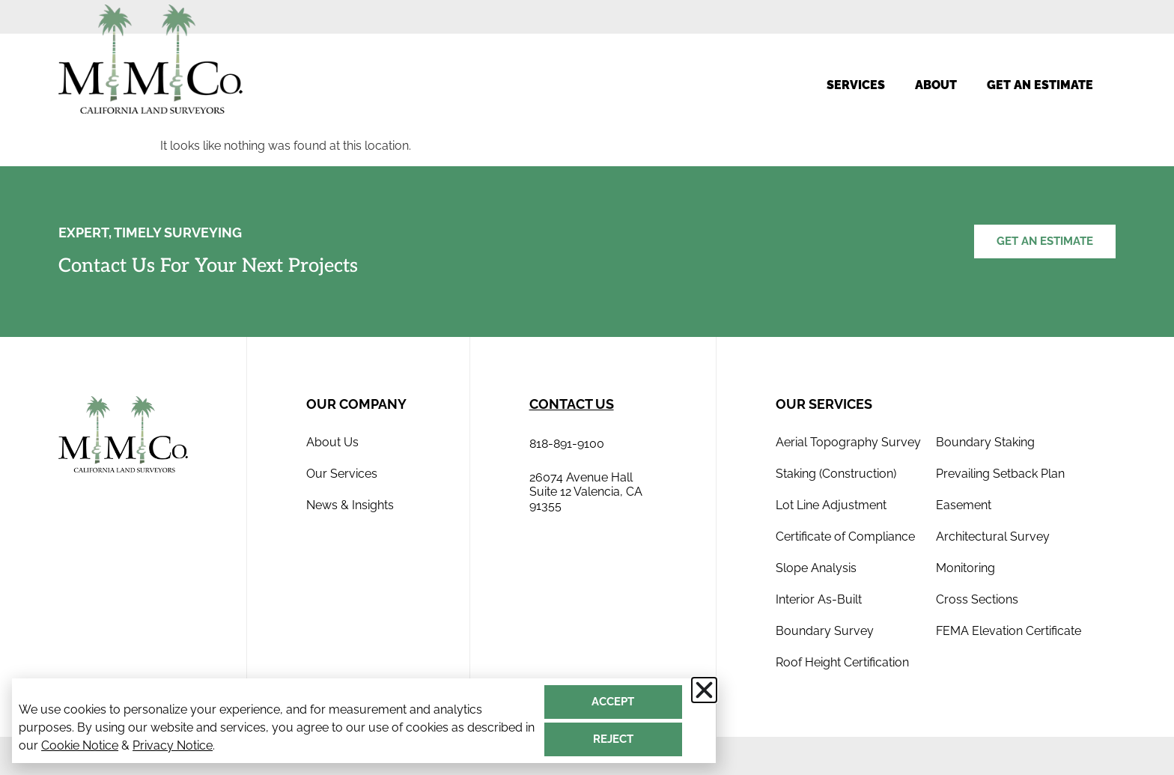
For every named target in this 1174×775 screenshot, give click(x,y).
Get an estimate (1040, 85)
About (936, 85)
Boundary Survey (825, 631)
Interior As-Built (819, 599)
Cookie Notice (79, 745)
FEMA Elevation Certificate (1008, 631)
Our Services (341, 473)
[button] (704, 690)
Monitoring (965, 568)
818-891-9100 (566, 444)
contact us (571, 404)
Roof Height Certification (842, 662)
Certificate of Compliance (845, 536)
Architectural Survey (993, 536)
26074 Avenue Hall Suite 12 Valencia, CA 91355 (585, 491)
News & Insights (350, 505)
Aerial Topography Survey (848, 442)
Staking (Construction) (836, 473)
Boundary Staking (985, 442)
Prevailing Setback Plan (1000, 473)
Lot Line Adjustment (831, 505)
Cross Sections (977, 599)
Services (856, 85)
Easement (963, 505)
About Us (332, 442)
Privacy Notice (173, 745)
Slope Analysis (816, 568)
